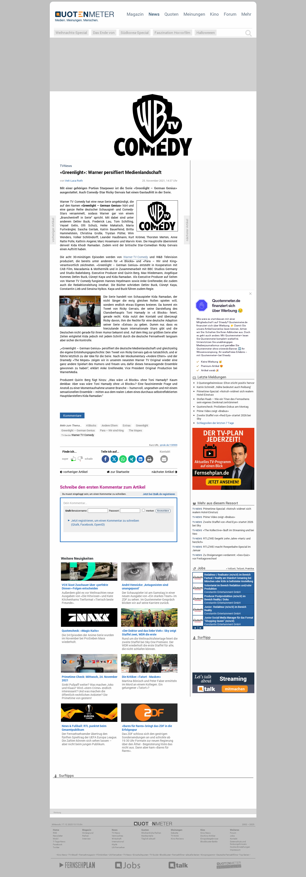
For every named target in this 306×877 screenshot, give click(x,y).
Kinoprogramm (208, 854)
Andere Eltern (110, 425)
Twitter (56, 847)
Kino (214, 14)
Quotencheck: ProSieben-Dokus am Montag (222, 406)
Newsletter (58, 835)
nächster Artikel (164, 472)
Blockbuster (165, 854)
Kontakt (233, 838)
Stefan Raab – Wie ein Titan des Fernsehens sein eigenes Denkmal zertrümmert (223, 400)
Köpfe (114, 844)
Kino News (62, 854)
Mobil (55, 838)
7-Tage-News (59, 841)
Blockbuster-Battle (208, 841)
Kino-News (205, 833)
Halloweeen (205, 32)
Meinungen (194, 14)
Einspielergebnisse (209, 838)
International (118, 841)
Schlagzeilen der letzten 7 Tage (215, 423)
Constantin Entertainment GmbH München (223, 577)
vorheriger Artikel (74, 472)
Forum (230, 14)
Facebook (57, 844)
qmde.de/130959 (168, 444)
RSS (55, 833)
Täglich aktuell (148, 838)
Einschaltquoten (140, 854)
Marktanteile (147, 835)
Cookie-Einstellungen (240, 847)
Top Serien (244, 854)
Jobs (232, 835)
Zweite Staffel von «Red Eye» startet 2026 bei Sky (224, 416)
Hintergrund (87, 833)
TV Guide (154, 854)
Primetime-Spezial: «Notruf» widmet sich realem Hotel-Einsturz (225, 392)
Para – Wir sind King (112, 430)
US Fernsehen (115, 854)
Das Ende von (104, 32)
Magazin (135, 14)
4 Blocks (91, 425)
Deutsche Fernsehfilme (227, 854)
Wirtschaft (116, 838)
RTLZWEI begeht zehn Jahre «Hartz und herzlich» (221, 540)
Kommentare (72, 415)
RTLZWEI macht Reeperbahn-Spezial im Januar (221, 548)
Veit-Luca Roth (74, 180)
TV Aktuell (73, 854)
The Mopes (135, 430)
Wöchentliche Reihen (151, 833)
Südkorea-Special (135, 32)
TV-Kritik (175, 835)
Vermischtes (117, 835)
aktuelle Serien (192, 854)
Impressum (235, 849)
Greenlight (142, 425)
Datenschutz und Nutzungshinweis (238, 842)
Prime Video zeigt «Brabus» (213, 411)
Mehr (246, 14)
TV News (127, 854)
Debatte (174, 833)
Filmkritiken (102, 854)
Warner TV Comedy (135, 257)
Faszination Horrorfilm (172, 32)
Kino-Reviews (177, 838)
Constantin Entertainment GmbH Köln (219, 610)
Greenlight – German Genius (78, 430)
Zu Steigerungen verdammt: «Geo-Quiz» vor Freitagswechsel (221, 556)
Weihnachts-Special (71, 32)
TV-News (116, 833)
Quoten (171, 14)
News (154, 14)
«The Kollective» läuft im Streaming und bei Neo (223, 531)
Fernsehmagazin (87, 854)
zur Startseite (118, 472)
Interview (86, 838)
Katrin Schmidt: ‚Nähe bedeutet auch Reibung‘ (224, 387)
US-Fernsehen (118, 847)
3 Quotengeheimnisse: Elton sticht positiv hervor (225, 383)
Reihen (85, 835)
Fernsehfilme (178, 854)
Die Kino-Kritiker (207, 835)
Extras (127, 425)
